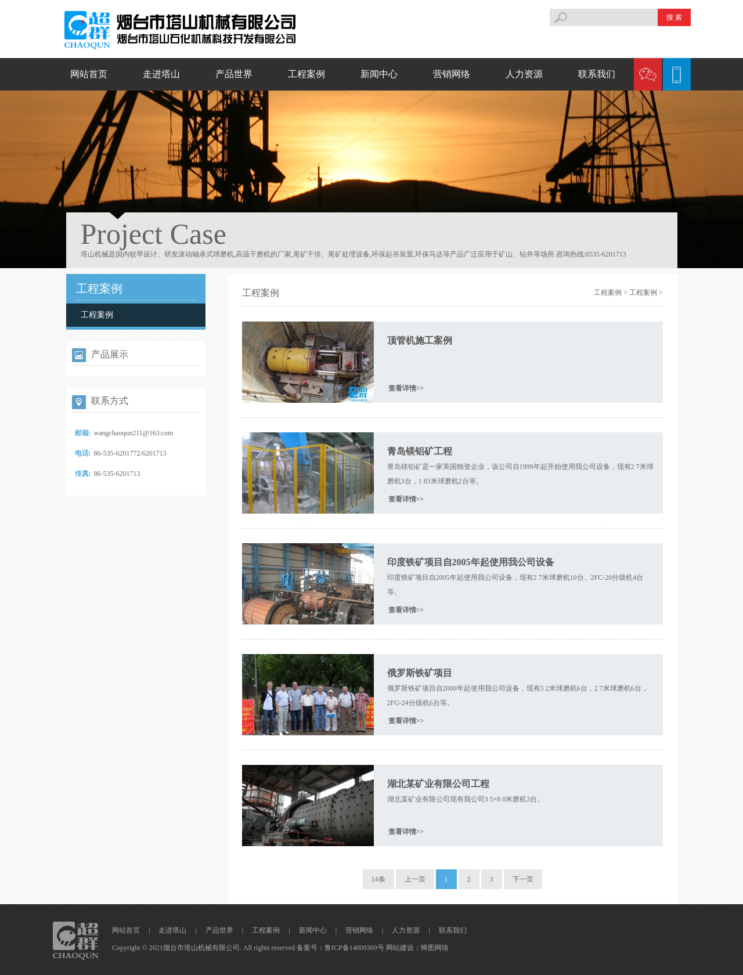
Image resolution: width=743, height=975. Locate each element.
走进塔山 (161, 74)
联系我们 (596, 74)
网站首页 (88, 74)
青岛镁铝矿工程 (419, 451)
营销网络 (451, 74)
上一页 (415, 879)
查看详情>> (406, 388)
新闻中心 (379, 74)
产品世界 (234, 74)
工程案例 (306, 74)
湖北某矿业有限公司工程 (438, 784)
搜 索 (674, 17)
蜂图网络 (435, 948)
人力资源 (524, 74)
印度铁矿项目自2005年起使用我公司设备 (470, 562)
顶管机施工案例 (419, 340)
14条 (378, 879)
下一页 (523, 879)
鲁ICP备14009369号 (354, 948)
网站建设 (400, 948)
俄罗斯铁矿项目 (419, 673)
